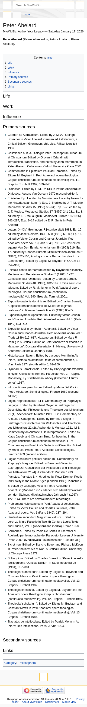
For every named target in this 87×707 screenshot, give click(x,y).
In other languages (70, 15)
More (27, 14)
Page (7, 15)
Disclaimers (52, 701)
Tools (80, 15)
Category (10, 663)
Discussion (17, 15)
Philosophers (27, 663)
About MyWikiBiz (32, 701)
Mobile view (69, 701)
